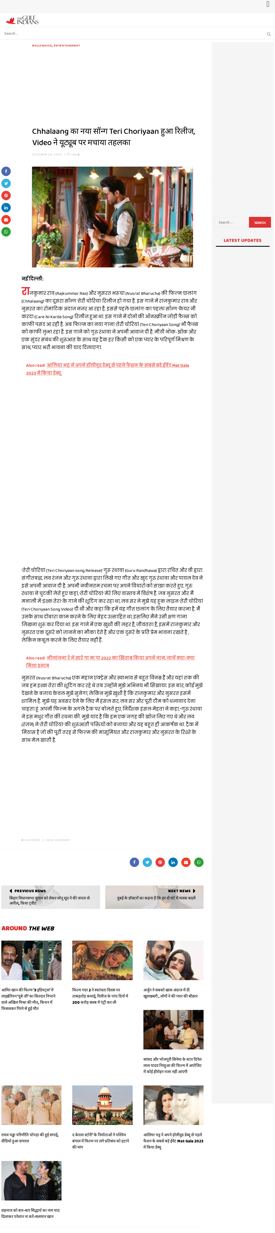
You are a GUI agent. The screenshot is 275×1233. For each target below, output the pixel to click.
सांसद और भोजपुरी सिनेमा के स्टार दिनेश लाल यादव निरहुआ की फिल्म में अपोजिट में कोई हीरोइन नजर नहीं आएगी (172, 1065)
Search (260, 222)
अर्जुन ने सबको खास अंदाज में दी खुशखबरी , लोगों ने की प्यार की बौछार (170, 993)
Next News (179, 891)
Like (73, 154)
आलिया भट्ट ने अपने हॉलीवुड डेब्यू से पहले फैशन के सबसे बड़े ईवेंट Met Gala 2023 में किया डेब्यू (173, 1141)
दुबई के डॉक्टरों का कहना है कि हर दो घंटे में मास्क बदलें (156, 898)
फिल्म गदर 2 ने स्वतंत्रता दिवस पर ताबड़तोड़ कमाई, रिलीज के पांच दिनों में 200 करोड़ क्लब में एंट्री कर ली (100, 996)
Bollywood (42, 45)
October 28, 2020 (47, 154)
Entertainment (67, 45)
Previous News (30, 891)
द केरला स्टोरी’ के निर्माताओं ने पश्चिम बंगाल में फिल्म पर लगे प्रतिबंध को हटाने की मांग (100, 1141)
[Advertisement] (118, 85)
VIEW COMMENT (58, 840)
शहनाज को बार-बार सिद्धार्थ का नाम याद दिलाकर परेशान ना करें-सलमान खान (30, 1213)
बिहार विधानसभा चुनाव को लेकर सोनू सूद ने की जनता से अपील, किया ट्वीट (49, 900)
